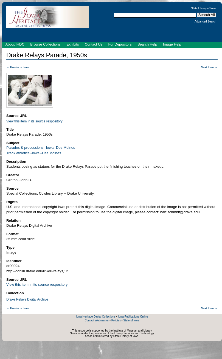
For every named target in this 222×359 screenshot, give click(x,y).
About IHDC (14, 44)
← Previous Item (17, 67)
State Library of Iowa (203, 8)
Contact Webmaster (97, 320)
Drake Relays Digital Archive (27, 299)
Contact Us (93, 44)
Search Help (147, 44)
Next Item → (209, 67)
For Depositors (119, 44)
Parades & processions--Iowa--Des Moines (40, 147)
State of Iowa (131, 320)
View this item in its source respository (34, 121)
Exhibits (72, 44)
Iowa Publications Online (133, 316)
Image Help (172, 44)
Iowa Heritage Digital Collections (96, 316)
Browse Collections (45, 44)
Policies (116, 320)
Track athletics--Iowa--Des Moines (33, 153)
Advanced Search (205, 21)
